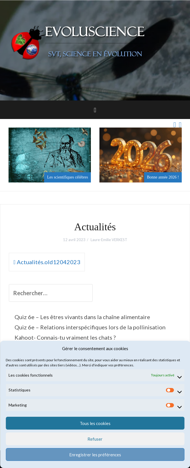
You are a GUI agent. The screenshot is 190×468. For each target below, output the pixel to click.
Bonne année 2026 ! (163, 177)
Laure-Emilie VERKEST (109, 239)
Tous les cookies (95, 423)
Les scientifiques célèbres (67, 177)
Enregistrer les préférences (95, 454)
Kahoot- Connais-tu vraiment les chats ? (65, 337)
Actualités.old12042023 (48, 261)
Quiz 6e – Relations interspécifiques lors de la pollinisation (90, 327)
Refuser (95, 439)
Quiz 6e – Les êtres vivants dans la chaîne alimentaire (82, 316)
